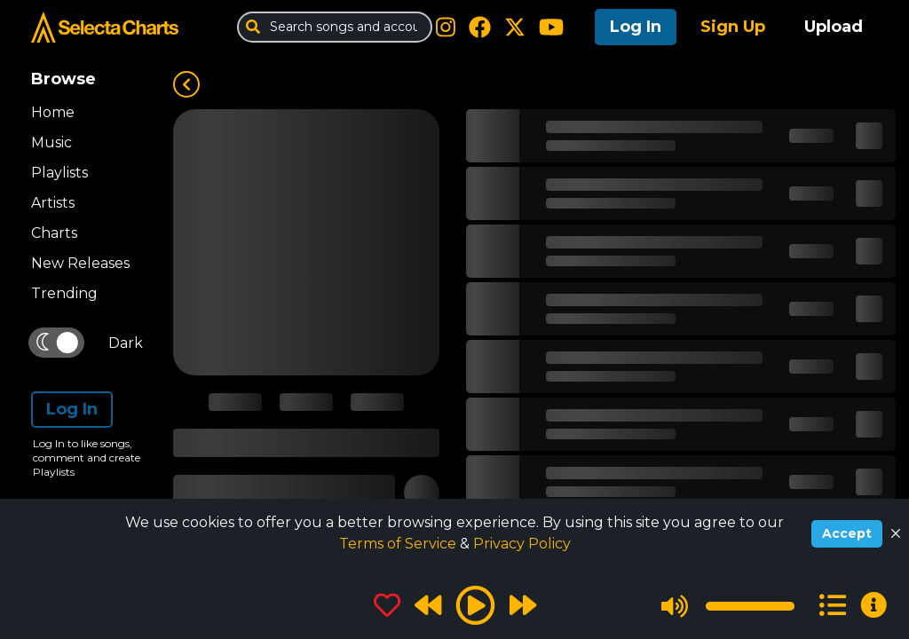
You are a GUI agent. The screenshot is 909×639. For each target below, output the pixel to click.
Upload (833, 26)
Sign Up (732, 26)
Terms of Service (399, 543)
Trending (64, 293)
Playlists (59, 172)
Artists (53, 202)
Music (51, 142)
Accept (847, 533)
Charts (54, 233)
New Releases (80, 263)
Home (53, 112)
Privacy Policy (522, 543)
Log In (635, 26)
